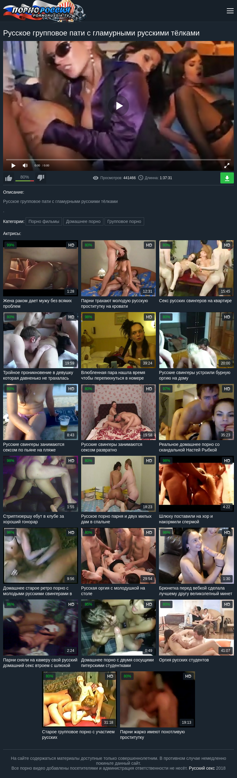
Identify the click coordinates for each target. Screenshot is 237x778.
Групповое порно (124, 221)
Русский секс (202, 768)
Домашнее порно (83, 221)
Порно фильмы (43, 221)
